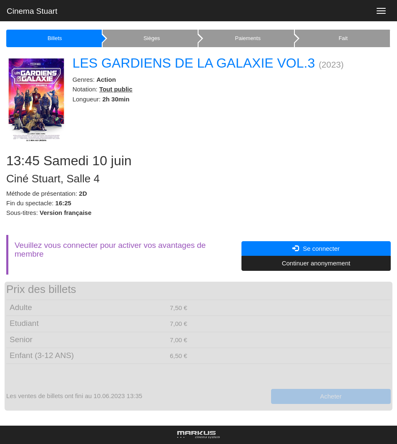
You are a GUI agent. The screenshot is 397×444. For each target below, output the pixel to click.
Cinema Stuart (32, 11)
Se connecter (316, 248)
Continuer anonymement (316, 263)
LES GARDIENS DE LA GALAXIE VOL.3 (194, 63)
